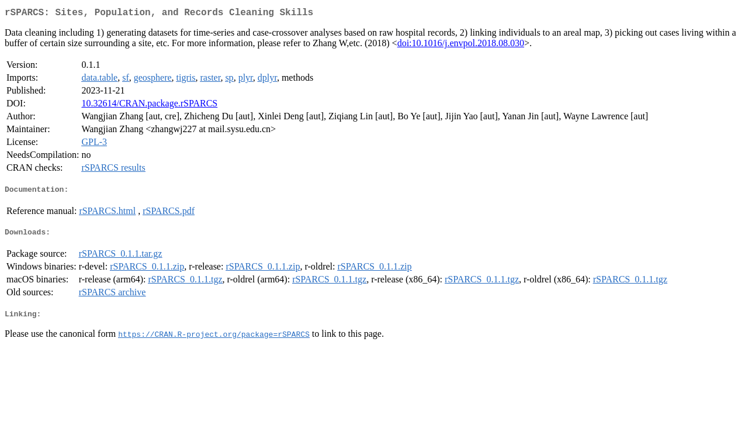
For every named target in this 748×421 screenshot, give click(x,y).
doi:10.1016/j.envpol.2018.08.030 (460, 45)
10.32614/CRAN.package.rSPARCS (149, 106)
